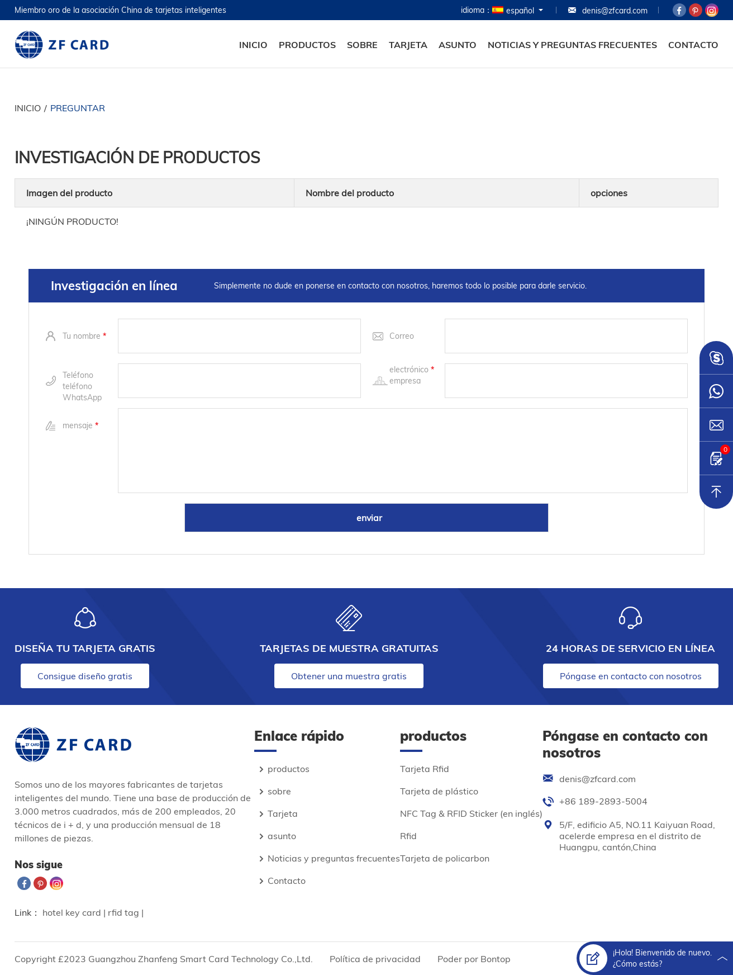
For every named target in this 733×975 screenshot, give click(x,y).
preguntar (77, 107)
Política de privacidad (375, 958)
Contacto (693, 44)
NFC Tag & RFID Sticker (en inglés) (471, 813)
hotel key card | (75, 912)
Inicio (253, 44)
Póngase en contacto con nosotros (631, 675)
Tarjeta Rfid (424, 768)
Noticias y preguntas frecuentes (572, 44)
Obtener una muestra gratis (349, 675)
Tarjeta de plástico (439, 791)
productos (307, 44)
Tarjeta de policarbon (444, 858)
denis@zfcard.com (608, 11)
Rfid (408, 835)
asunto (458, 44)
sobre (362, 44)
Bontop (495, 958)
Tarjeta (408, 44)
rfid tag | (126, 912)
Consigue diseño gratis (84, 675)
